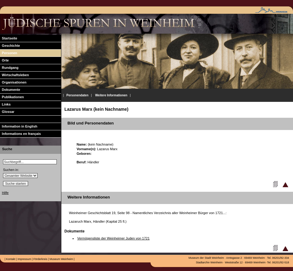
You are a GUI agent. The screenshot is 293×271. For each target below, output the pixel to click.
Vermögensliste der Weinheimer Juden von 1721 (113, 238)
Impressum (24, 259)
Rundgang (9, 67)
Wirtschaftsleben (14, 75)
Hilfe (5, 193)
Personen (8, 53)
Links (5, 104)
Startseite (8, 38)
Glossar (7, 111)
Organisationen (13, 82)
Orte (4, 60)
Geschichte (10, 45)
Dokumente (10, 89)
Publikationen (12, 97)
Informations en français (20, 134)
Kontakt (10, 259)
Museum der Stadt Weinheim (206, 257)
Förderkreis (40, 259)
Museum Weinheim (61, 259)
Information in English (18, 126)
